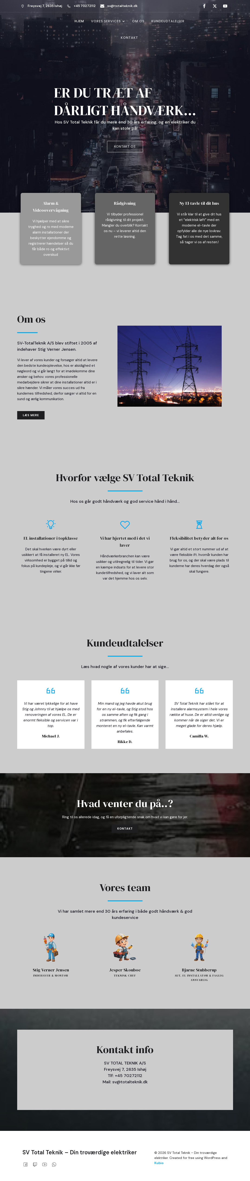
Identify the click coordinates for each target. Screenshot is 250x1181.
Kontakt (129, 38)
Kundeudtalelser (168, 21)
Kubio (159, 1164)
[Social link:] (27, 1165)
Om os (138, 21)
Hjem (79, 21)
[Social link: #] (203, 6)
